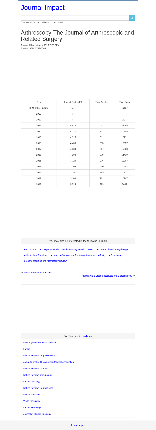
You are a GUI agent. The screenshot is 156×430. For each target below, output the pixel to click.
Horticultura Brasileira (36, 255)
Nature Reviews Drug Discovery (39, 355)
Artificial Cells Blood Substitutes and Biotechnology (107, 276)
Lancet (26, 349)
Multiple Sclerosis (50, 249)
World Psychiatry (31, 401)
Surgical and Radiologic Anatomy (78, 255)
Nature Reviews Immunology (37, 375)
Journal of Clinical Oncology (37, 414)
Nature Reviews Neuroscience (38, 388)
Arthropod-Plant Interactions (37, 272)
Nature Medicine (31, 394)
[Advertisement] (78, 74)
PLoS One (31, 249)
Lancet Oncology (31, 381)
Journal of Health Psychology (113, 249)
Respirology (117, 255)
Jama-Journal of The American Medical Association (48, 362)
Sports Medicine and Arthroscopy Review (46, 261)
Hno (55, 255)
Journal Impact (42, 7)
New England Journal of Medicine (40, 342)
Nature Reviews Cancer (35, 368)
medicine (87, 336)
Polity (102, 255)
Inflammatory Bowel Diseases (79, 249)
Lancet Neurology (32, 407)
